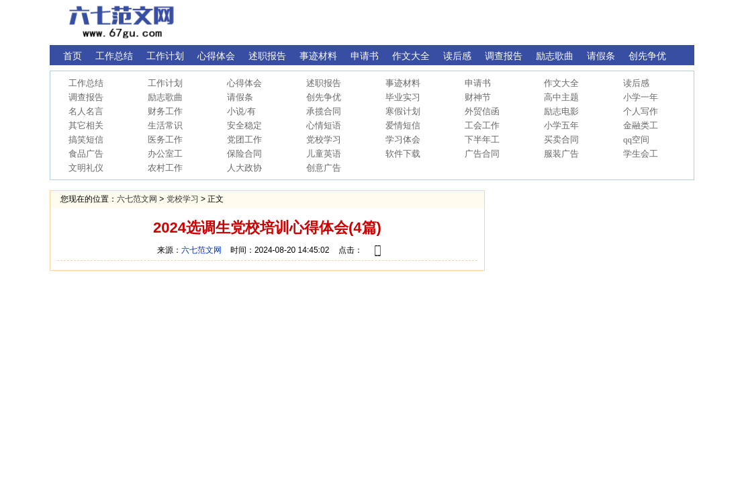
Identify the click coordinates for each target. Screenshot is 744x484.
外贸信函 (482, 111)
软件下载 (402, 154)
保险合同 (244, 154)
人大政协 (244, 168)
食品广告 (85, 154)
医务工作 (165, 139)
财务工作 (165, 111)
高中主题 (561, 97)
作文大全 (561, 83)
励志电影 (561, 111)
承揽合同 (323, 111)
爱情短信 (402, 125)
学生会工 (640, 154)
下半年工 (482, 139)
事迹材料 (402, 83)
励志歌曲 (165, 97)
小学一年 (640, 97)
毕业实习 (402, 97)
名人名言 (85, 111)
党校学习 (323, 139)
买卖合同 (561, 139)
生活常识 (165, 125)
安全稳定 (244, 125)
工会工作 (482, 125)
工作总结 (85, 83)
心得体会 (244, 83)
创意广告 (323, 168)
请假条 (240, 97)
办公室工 (165, 154)
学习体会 (402, 139)
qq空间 (636, 139)
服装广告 (561, 154)
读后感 (636, 83)
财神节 (478, 97)
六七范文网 (137, 199)
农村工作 (165, 168)
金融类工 (640, 125)
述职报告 (323, 83)
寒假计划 (402, 111)
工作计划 (165, 83)
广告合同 (482, 154)
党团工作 (244, 139)
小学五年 (561, 125)
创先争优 (323, 97)
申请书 (478, 83)
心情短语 (323, 125)
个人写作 (640, 111)
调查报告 (85, 97)
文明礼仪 (85, 168)
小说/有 (241, 111)
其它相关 (85, 125)
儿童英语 (323, 154)
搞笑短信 (85, 139)
